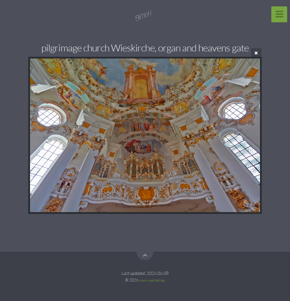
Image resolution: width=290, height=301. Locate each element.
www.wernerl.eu (152, 279)
